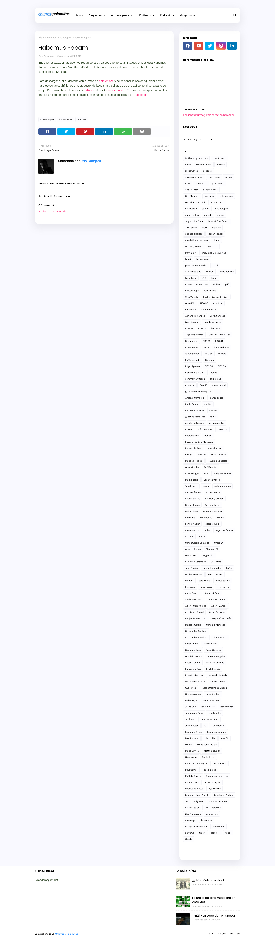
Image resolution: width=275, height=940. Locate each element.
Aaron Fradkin (192, 593)
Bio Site (222, 934)
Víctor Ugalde (192, 807)
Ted (187, 801)
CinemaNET (212, 549)
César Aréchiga (193, 650)
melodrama (219, 826)
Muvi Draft (190, 252)
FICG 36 (209, 353)
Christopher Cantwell (196, 631)
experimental (192, 347)
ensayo (189, 454)
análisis (222, 353)
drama (228, 177)
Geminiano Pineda (195, 681)
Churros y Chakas (214, 498)
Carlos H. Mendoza (215, 624)
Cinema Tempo (193, 549)
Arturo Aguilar (216, 423)
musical (208, 435)
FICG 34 (219, 341)
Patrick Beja (220, 763)
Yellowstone (210, 290)
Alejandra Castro (224, 530)
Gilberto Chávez (218, 681)
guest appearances (195, 416)
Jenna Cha (190, 706)
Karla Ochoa (217, 725)
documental (191, 189)
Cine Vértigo (191, 297)
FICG (187, 183)
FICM (204, 227)
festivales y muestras (196, 158)
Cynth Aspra (191, 643)
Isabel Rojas (191, 700)
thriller (216, 284)
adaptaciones (210, 189)
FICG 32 (204, 303)
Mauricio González (217, 460)
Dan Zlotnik (191, 555)
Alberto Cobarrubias (195, 606)
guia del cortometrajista (198, 391)
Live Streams (219, 158)
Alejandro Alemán (194, 334)
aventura (217, 303)
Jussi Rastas (191, 725)
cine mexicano (203, 164)
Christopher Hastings (196, 637)
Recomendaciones (194, 410)
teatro (202, 832)
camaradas (201, 183)
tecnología (191, 278)
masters (216, 227)
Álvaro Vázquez (193, 492)
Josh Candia (191, 568)
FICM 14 (202, 328)
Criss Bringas (192, 473)
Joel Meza (216, 561)
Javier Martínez (211, 700)
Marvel (188, 744)
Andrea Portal (213, 492)
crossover (222, 429)
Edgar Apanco (192, 366)
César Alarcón (210, 643)
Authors (189, 536)
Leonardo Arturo (193, 732)
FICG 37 (189, 429)
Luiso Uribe (209, 738)
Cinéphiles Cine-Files (219, 334)
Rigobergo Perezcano (217, 776)
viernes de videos (194, 177)
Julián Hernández (212, 568)
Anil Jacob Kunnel (194, 612)
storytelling (223, 587)
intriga (210, 271)
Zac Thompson (193, 814)
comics (205, 208)
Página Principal (47, 37)
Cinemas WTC (220, 637)
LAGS (229, 568)
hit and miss (65, 119)
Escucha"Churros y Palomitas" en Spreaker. (209, 115)
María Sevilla (192, 751)
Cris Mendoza (192, 196)
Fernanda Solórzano (195, 561)
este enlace (106, 81)
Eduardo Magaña (216, 656)
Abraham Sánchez (194, 423)
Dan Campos (45, 56)
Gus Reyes (190, 687)
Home (210, 934)
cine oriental (219, 385)
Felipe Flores (191, 511)
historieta (206, 820)
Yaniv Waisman (213, 807)
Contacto (235, 934)
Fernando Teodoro (212, 511)
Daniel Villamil (212, 505)
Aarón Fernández (194, 599)
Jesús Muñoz (226, 706)
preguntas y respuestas (213, 252)
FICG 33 (189, 328)
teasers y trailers (194, 246)
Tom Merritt (191, 486)
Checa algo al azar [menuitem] (122, 15)
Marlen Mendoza (193, 574)
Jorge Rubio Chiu (194, 221)
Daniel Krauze (192, 505)
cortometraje (226, 196)
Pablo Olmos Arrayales (197, 763)
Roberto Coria (192, 782)
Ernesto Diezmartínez (196, 284)
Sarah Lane (204, 580)
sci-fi (215, 265)
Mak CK (224, 738)
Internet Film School (218, 221)
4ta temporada (193, 271)
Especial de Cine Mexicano (199, 442)
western (202, 454)
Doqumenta (191, 341)
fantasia (215, 328)
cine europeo (64, 37)
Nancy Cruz (191, 757)
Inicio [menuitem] (79, 15)
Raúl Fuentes (210, 467)
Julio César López (209, 719)
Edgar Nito (208, 555)
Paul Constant (215, 574)
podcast (82, 119)
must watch (191, 170)
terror (228, 832)
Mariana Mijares (193, 460)
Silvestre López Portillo (197, 795)
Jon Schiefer (214, 713)
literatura (190, 587)
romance (189, 385)
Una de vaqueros (212, 322)
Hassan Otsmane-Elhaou (214, 687)
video (188, 164)
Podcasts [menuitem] (165, 15)
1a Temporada (192, 353)
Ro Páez (189, 580)
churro (216, 240)
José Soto (190, 719)
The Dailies (191, 227)
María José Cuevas (207, 744)
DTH (206, 473)
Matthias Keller (212, 751)
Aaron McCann (212, 593)
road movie (206, 587)
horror (214, 278)
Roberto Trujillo (213, 782)
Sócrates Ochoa (212, 479)
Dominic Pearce (193, 656)
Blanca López (216, 397)
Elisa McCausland (215, 662)
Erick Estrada (213, 669)
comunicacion (214, 448)
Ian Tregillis (206, 517)
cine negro (190, 820)
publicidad (215, 379)
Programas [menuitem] (95, 15)
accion (220, 215)
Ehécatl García (193, 662)
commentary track (195, 379)
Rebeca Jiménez (193, 448)
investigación (222, 580)
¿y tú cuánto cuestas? (208, 880)
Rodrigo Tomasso (194, 788)
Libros (220, 517)
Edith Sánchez (217, 315)
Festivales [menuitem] (145, 15)
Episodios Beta (193, 669)
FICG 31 (206, 341)
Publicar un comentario (52, 211)
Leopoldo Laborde (216, 732)
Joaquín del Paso (194, 713)
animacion (191, 208)
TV (217, 391)
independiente (221, 347)
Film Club (190, 517)
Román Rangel (215, 234)
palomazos (218, 183)
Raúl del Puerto (193, 776)
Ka (205, 725)
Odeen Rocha (192, 467)
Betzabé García (193, 624)
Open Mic (190, 303)
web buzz (213, 246)
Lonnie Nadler (192, 524)
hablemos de (192, 435)
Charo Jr (218, 542)
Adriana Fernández (195, 315)
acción (207, 404)
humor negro (202, 259)
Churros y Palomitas (66, 933)
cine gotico (212, 814)
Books (202, 536)
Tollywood (199, 801)
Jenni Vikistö (208, 706)
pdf (227, 284)
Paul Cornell (191, 769)
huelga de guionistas (196, 826)
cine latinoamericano (196, 240)
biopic (206, 486)
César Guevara (213, 650)
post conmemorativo (196, 265)
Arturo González (217, 612)
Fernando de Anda (217, 675)
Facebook (140, 94)
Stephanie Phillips (223, 795)
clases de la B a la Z (195, 372)
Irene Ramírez (213, 694)
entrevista (190, 309)
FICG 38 (209, 366)
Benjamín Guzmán (221, 618)
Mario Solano (192, 404)
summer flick (192, 215)
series (207, 530)
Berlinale (209, 360)
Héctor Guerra (205, 429)
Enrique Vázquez (222, 473)
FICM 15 (203, 385)
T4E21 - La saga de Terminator (213, 915)
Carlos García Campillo (197, 542)
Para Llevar (214, 177)
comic (214, 372)
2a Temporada (192, 360)
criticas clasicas (193, 234)
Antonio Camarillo (194, 397)
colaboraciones (222, 486)
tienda (188, 839)
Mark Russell (191, 479)
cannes (213, 410)
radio (213, 416)
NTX (204, 278)
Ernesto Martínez (194, 675)
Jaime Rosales (226, 271)
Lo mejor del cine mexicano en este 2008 (213, 900)
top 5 (188, 259)
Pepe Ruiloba (209, 769)
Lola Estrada (191, 738)
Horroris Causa (193, 694)
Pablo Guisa (208, 757)
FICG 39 (222, 366)
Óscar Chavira (218, 454)
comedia (209, 196)
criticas (221, 164)
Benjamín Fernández (196, 618)
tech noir (215, 832)
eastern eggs (192, 290)
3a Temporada (208, 309)
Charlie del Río (192, 498)
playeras (189, 832)
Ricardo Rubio (212, 524)
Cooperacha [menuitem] (187, 15)
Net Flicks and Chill (195, 202)
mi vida (208, 215)
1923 (206, 347)
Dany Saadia (192, 322)
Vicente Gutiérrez (218, 801)
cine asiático (192, 530)
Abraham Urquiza (217, 599)
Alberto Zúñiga (219, 606)
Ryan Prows (215, 788)
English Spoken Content (215, 297)
